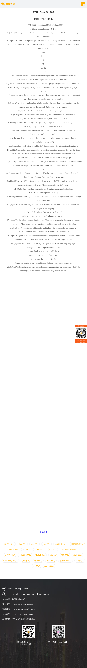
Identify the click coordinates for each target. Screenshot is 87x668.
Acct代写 (22, 544)
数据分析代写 (65, 561)
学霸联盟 (43, 532)
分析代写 (38, 561)
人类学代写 (10, 555)
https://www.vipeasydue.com (23, 609)
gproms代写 (49, 566)
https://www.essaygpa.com (22, 614)
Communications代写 (69, 549)
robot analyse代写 (10, 561)
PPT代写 (53, 549)
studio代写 (77, 555)
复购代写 (26, 561)
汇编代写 (80, 561)
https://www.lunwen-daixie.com (24, 604)
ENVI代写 (51, 561)
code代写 (34, 544)
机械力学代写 (60, 544)
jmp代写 (36, 566)
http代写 (53, 555)
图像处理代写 (14, 549)
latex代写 (29, 549)
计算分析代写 (8, 544)
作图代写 (41, 549)
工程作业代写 (25, 555)
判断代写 (65, 555)
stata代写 (46, 544)
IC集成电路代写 (78, 544)
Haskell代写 (40, 555)
